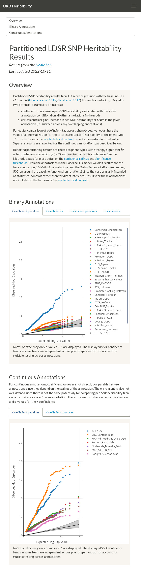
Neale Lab (44, 65)
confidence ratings (76, 158)
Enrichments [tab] (112, 211)
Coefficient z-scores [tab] (60, 412)
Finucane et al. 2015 (42, 100)
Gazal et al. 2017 (68, 100)
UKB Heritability (17, 6)
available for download (59, 139)
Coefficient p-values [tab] (25, 211)
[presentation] (37, 111)
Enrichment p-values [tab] (83, 211)
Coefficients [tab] (54, 211)
